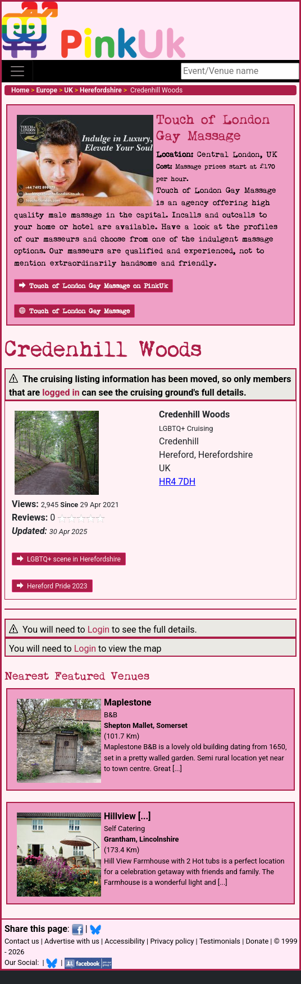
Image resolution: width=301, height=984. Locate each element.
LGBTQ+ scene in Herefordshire (69, 559)
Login (99, 629)
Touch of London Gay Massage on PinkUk (93, 286)
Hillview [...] (127, 816)
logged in (60, 392)
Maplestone (128, 702)
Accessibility (124, 941)
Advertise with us (71, 941)
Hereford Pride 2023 (52, 586)
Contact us (21, 941)
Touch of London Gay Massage (74, 311)
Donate (256, 941)
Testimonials (219, 941)
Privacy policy (172, 941)
